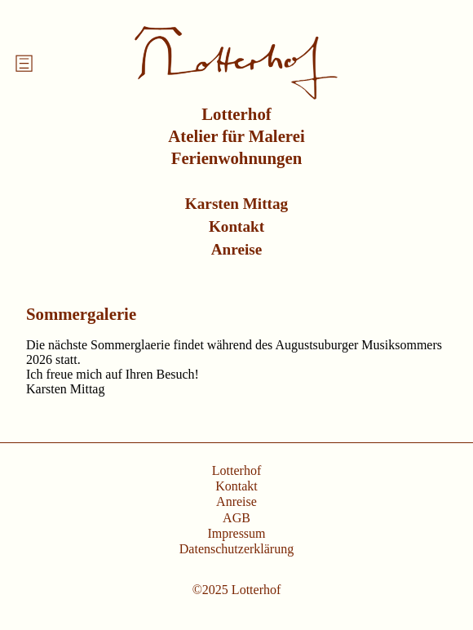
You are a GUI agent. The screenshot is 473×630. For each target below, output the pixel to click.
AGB (236, 518)
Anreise (237, 249)
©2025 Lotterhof (236, 590)
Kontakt (236, 226)
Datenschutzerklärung (236, 549)
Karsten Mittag (236, 203)
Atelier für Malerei (236, 135)
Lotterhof (236, 113)
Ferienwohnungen (237, 158)
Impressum (236, 533)
